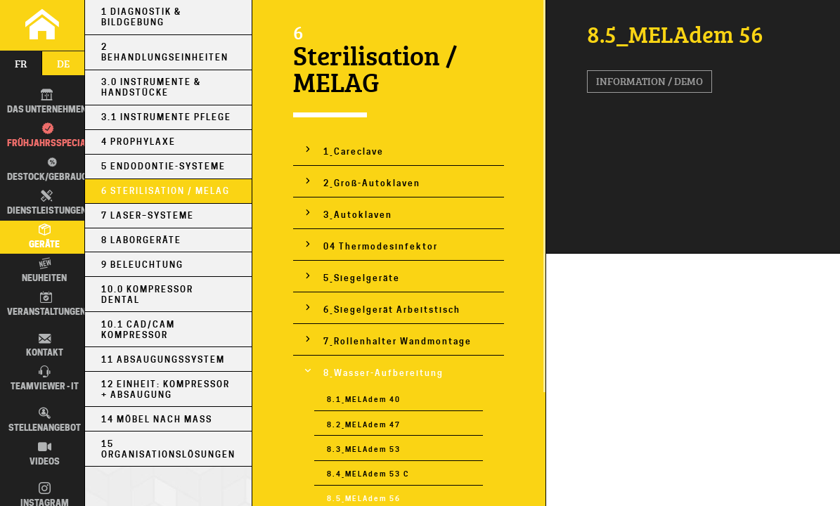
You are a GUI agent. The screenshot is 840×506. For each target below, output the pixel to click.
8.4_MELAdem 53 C (368, 474)
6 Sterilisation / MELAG (165, 191)
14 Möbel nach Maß (156, 419)
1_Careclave (353, 151)
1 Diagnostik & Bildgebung (141, 16)
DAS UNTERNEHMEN (46, 102)
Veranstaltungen (46, 304)
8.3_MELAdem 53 (364, 449)
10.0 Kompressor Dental (147, 294)
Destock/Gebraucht (49, 169)
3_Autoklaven (357, 214)
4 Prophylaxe (138, 141)
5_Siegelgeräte (361, 278)
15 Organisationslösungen (168, 449)
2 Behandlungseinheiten (164, 52)
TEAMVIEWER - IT (45, 378)
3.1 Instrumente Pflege (166, 117)
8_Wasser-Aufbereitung (383, 373)
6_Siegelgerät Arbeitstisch (391, 309)
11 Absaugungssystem (163, 359)
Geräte (44, 236)
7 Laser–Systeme (147, 215)
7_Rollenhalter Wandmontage (397, 341)
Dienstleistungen (46, 203)
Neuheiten (44, 270)
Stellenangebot (44, 420)
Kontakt (44, 345)
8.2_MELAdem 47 (364, 425)
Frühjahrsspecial (48, 135)
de (63, 63)
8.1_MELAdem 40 (364, 399)
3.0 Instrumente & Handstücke (151, 87)
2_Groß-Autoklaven (371, 183)
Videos (45, 454)
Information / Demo (649, 81)
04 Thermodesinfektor (380, 246)
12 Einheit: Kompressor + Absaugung (165, 389)
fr (21, 63)
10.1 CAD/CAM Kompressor (138, 329)
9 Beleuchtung (142, 264)
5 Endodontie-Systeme (163, 166)
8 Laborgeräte (141, 240)
